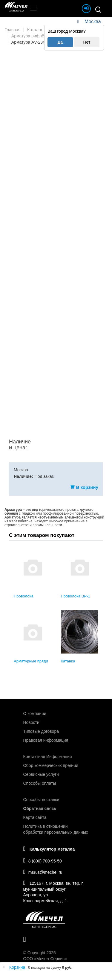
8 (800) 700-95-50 (42, 860)
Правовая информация (45, 740)
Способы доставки (41, 799)
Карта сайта (35, 817)
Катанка (68, 661)
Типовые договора (41, 731)
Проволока (23, 596)
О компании (34, 713)
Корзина (17, 967)
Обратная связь (39, 808)
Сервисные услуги (41, 774)
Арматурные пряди (31, 661)
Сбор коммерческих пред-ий (50, 765)
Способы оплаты (39, 783)
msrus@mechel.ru (42, 872)
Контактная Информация (47, 756)
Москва (92, 21)
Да (60, 42)
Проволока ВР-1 (75, 596)
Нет (86, 42)
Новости (31, 722)
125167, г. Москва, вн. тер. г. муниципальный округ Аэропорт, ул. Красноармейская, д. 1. (53, 891)
